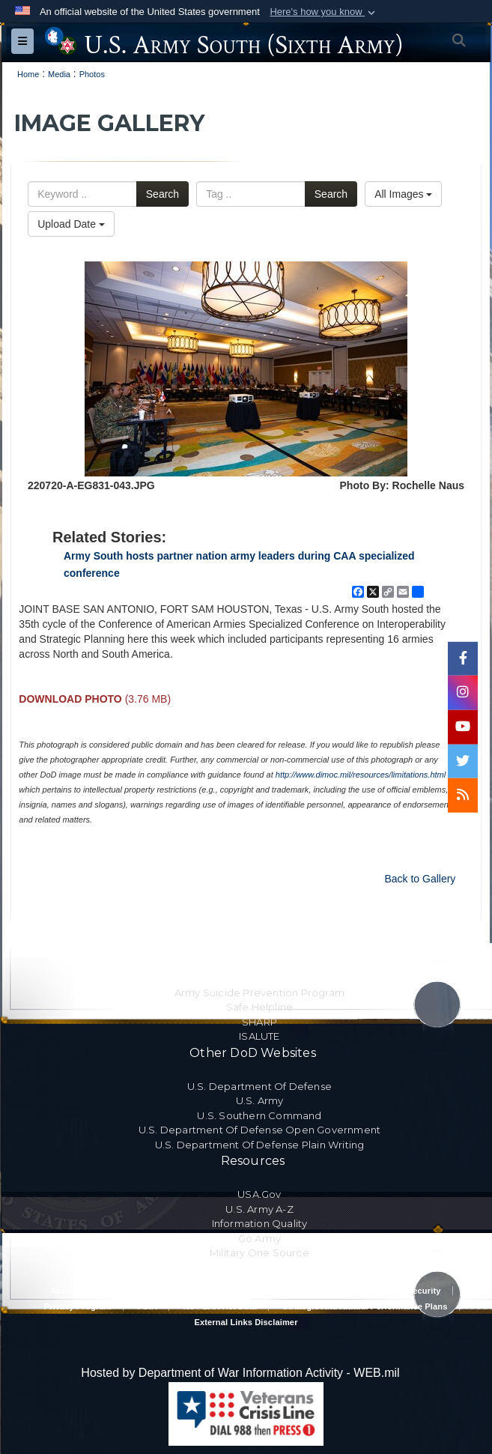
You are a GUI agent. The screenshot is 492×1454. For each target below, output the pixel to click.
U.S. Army (260, 1100)
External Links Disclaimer (245, 1322)
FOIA (147, 1306)
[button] (324, 11)
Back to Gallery (419, 879)
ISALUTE (259, 1036)
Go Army (259, 1238)
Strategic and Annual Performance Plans (364, 1306)
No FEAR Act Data (220, 1306)
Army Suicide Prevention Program (259, 993)
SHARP (259, 1022)
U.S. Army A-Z (259, 1209)
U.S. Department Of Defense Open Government (259, 1130)
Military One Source (259, 1252)
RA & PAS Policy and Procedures (245, 1290)
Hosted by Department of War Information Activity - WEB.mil (240, 1372)
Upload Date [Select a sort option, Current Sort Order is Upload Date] (71, 224)
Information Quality (260, 1223)
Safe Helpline (260, 1007)
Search (162, 194)
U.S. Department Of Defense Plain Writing (260, 1145)
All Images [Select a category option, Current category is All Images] (403, 194)
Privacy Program (77, 1306)
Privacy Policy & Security (389, 1290)
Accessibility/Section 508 (101, 1290)
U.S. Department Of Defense (259, 1086)
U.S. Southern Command (259, 1115)
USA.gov (259, 1194)
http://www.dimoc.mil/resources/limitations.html (361, 774)
